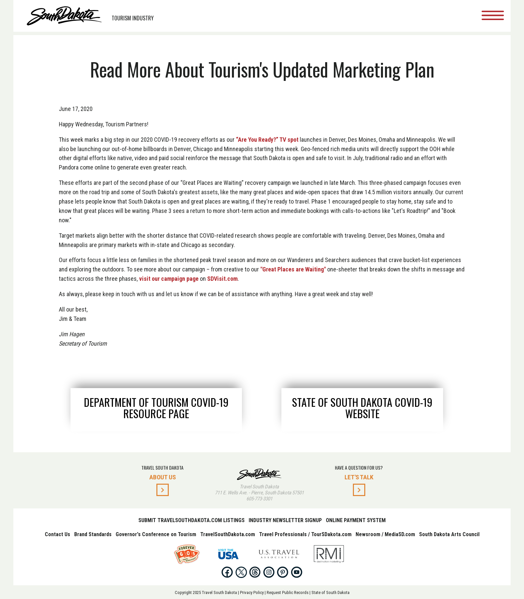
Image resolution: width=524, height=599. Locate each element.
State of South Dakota (330, 592)
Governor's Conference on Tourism (156, 534)
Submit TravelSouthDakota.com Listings (191, 520)
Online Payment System (356, 520)
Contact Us (57, 534)
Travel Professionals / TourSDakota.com (305, 534)
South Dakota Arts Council (449, 534)
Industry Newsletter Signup (285, 520)
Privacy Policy (252, 592)
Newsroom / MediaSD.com (385, 534)
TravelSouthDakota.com (227, 534)
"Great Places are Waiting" (293, 269)
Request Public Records (287, 592)
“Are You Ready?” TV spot (267, 139)
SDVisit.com (222, 278)
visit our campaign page (169, 278)
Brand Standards (93, 534)
